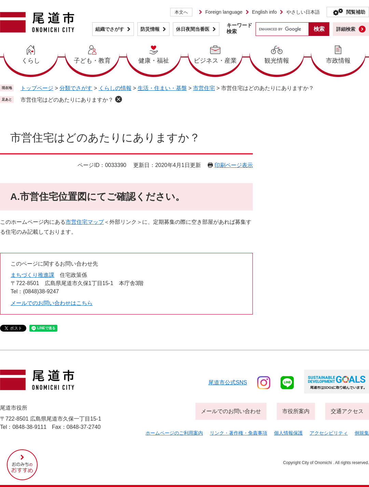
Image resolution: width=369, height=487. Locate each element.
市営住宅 (204, 88)
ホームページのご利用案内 (174, 433)
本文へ (181, 12)
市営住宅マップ (85, 222)
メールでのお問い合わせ (231, 411)
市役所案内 (296, 411)
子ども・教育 (92, 60)
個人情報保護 (288, 433)
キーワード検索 (239, 28)
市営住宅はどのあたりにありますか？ (66, 100)
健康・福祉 (153, 60)
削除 (118, 99)
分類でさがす (75, 88)
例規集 (362, 433)
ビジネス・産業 (215, 60)
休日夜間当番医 (192, 29)
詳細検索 (345, 29)
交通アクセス (347, 411)
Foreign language (224, 12)
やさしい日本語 (303, 12)
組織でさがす (109, 29)
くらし (31, 60)
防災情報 (150, 29)
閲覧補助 (355, 12)
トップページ (36, 88)
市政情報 (338, 60)
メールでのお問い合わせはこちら (52, 303)
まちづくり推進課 (32, 275)
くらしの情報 (115, 88)
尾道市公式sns (227, 382)
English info (264, 12)
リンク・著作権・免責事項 (238, 433)
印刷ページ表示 (234, 165)
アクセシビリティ (329, 433)
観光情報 (276, 60)
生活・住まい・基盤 (162, 88)
